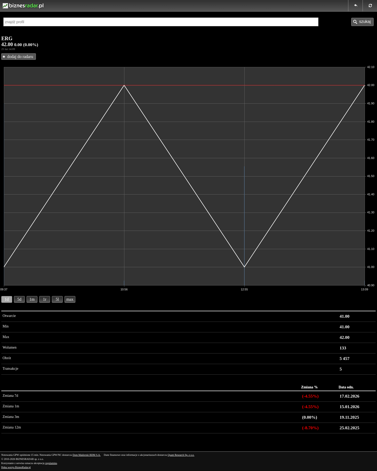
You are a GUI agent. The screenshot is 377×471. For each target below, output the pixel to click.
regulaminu (51, 463)
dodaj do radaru (20, 56)
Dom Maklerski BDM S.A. (87, 454)
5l (57, 299)
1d (7, 299)
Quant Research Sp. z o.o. (181, 454)
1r (44, 299)
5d (19, 299)
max (70, 299)
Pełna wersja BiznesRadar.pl (16, 467)
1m (32, 299)
